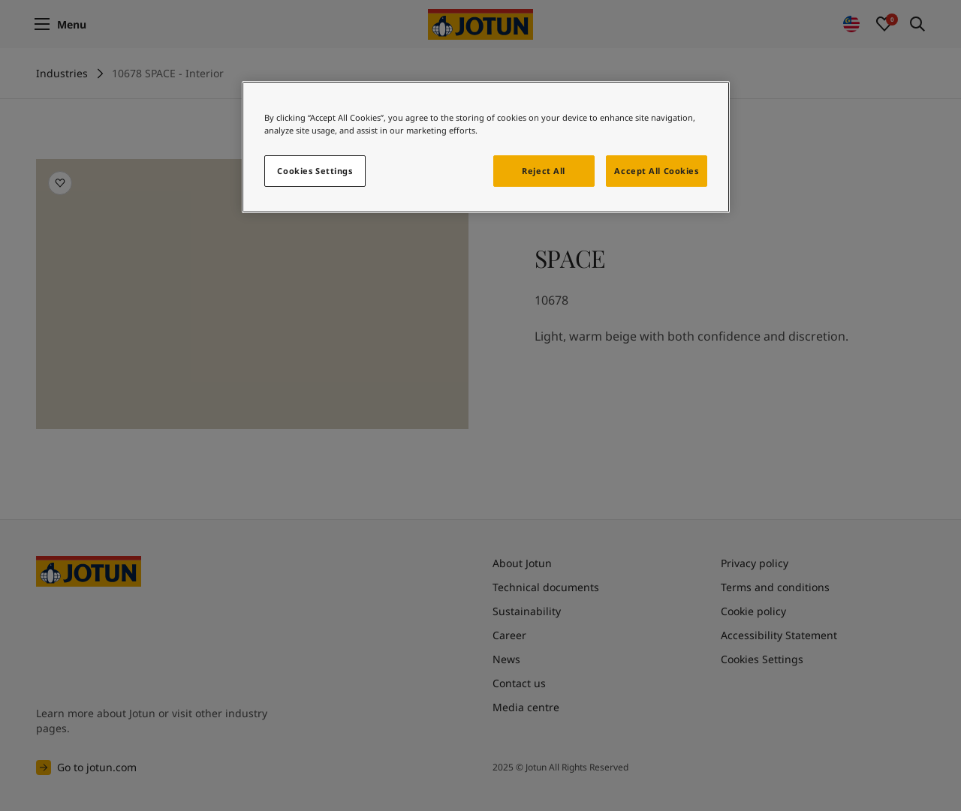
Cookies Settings (314, 170)
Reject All (543, 170)
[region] (486, 147)
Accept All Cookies (656, 170)
